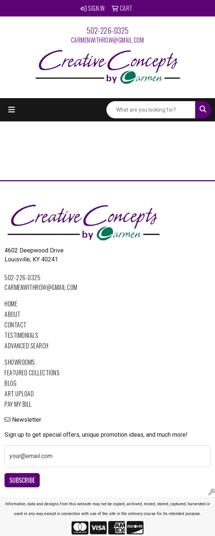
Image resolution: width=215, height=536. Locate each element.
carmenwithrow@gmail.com (107, 40)
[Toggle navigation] (11, 110)
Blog (10, 383)
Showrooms (19, 362)
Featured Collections (32, 372)
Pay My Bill (18, 404)
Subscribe (22, 480)
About (12, 314)
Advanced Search (26, 345)
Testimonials (21, 335)
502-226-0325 (108, 30)
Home (10, 303)
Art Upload (19, 393)
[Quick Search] (151, 109)
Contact (15, 324)
